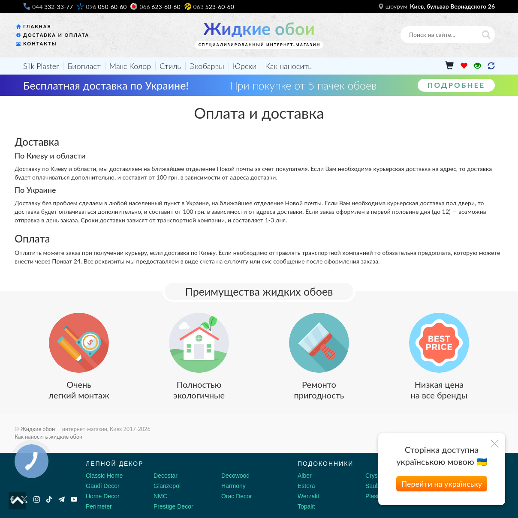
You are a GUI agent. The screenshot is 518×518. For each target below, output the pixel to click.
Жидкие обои (259, 28)
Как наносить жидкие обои (48, 437)
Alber (305, 475)
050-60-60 (106, 6)
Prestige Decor (173, 506)
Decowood (235, 475)
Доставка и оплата (56, 35)
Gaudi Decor (103, 485)
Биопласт (83, 66)
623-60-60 (159, 6)
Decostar (166, 475)
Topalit (306, 506)
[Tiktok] (49, 499)
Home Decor (103, 496)
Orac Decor (236, 496)
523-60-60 (213, 6)
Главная (37, 26)
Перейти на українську (441, 483)
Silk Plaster (41, 66)
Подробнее (456, 85)
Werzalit (308, 496)
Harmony (233, 485)
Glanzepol (167, 485)
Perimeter (99, 506)
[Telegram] (61, 499)
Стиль (170, 66)
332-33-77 (52, 6)
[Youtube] (74, 499)
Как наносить (288, 66)
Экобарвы (207, 66)
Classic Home (104, 475)
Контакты (40, 43)
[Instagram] (36, 499)
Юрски (244, 66)
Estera (306, 485)
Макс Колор (130, 66)
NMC (160, 496)
